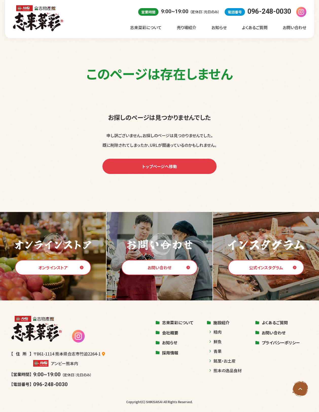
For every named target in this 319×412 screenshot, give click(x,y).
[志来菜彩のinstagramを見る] (301, 12)
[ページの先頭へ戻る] (300, 389)
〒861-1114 (69, 353)
